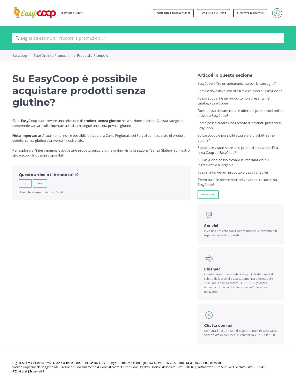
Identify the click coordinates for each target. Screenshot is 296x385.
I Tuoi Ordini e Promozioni (52, 55)
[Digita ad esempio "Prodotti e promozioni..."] (148, 38)
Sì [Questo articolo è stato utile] (25, 183)
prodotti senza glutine (102, 120)
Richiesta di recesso (250, 13)
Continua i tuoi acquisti (173, 13)
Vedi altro (208, 194)
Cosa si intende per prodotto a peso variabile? (233, 172)
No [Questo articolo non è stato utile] (40, 183)
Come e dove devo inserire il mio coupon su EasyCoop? (240, 91)
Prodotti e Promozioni (94, 55)
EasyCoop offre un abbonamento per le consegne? (237, 83)
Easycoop (19, 55)
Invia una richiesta (213, 13)
